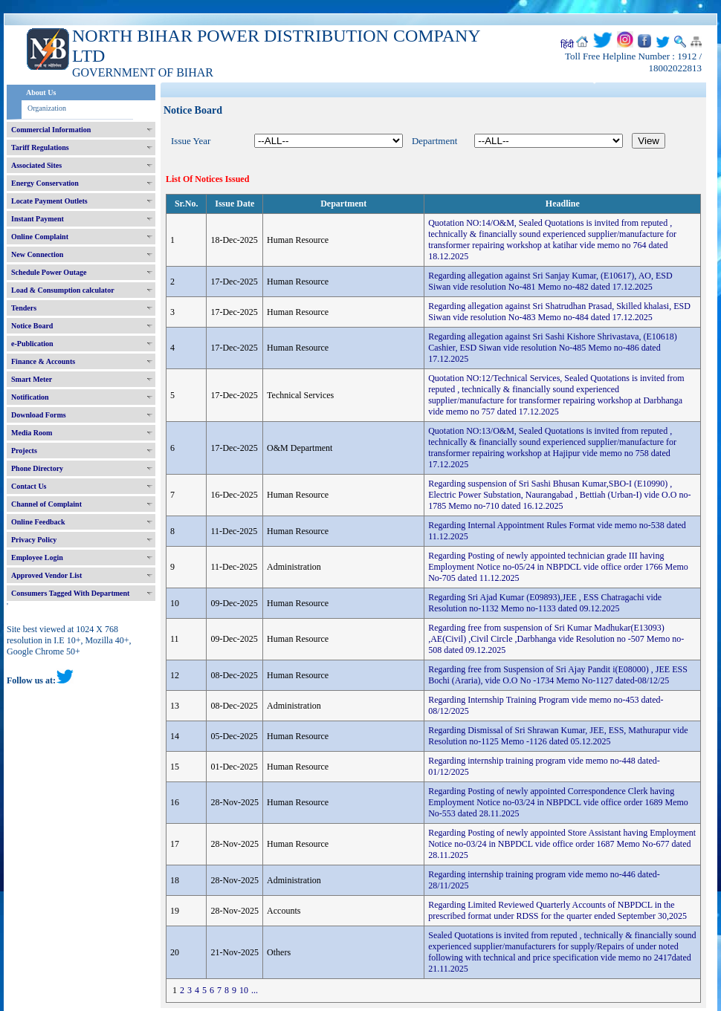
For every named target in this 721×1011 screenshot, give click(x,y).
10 (243, 990)
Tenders (23, 308)
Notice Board (32, 326)
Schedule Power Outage (48, 272)
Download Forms (38, 415)
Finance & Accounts (43, 361)
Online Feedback (38, 522)
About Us (41, 92)
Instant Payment (37, 219)
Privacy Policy (33, 540)
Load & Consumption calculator (62, 290)
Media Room (31, 433)
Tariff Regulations (40, 147)
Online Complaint (39, 237)
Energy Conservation (45, 183)
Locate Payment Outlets (49, 201)
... (254, 990)
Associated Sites (36, 165)
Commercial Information (51, 130)
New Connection (37, 254)
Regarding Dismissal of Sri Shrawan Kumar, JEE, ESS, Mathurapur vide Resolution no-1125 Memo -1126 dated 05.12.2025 (558, 736)
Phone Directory (37, 468)
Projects (24, 450)
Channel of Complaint (46, 504)
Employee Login (37, 557)
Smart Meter (31, 379)
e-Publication (32, 343)
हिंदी (567, 44)
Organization (47, 108)
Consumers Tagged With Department (70, 593)
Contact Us (29, 486)
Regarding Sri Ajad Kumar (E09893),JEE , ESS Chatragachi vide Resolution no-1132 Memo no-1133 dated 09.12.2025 (545, 603)
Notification (30, 397)
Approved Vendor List (46, 575)
